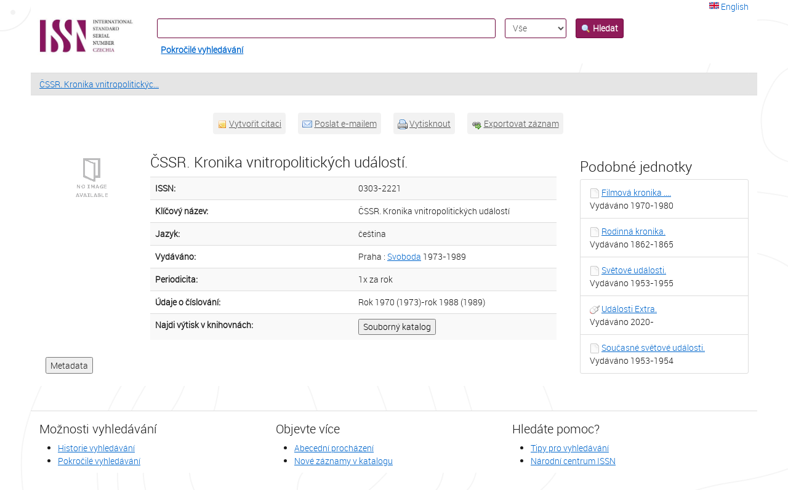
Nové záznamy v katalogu (343, 461)
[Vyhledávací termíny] (326, 28)
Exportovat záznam (521, 123)
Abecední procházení (334, 448)
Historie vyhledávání (96, 448)
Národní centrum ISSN (573, 461)
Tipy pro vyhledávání (570, 448)
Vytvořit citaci (255, 123)
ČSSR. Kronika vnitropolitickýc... (99, 84)
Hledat (599, 28)
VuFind (60, 36)
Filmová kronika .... (636, 192)
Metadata (69, 365)
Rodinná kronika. (633, 231)
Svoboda (404, 256)
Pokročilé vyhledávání (202, 49)
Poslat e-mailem (346, 123)
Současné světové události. (653, 347)
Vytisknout (430, 123)
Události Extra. (629, 309)
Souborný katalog (397, 326)
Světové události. (633, 270)
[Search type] (535, 28)
